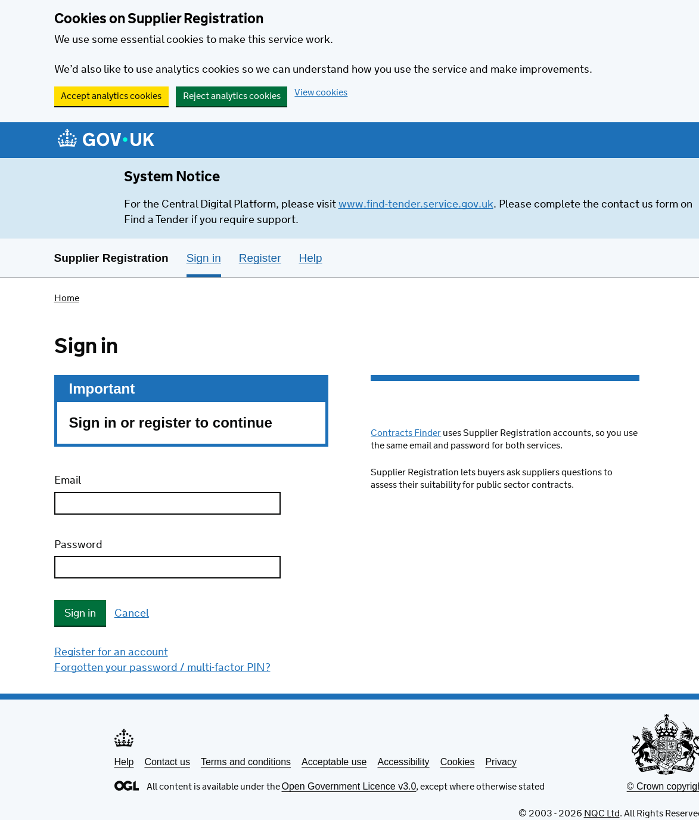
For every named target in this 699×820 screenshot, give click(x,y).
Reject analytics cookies (232, 96)
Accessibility (403, 762)
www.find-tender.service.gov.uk (415, 204)
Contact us (166, 762)
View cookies (320, 92)
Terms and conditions (246, 762)
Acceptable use (334, 762)
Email (67, 480)
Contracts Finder (406, 433)
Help (124, 762)
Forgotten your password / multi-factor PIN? (162, 668)
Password (78, 545)
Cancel (131, 613)
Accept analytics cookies (111, 96)
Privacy (500, 762)
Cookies (457, 762)
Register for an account (111, 652)
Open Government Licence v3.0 (349, 786)
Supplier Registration (111, 258)
